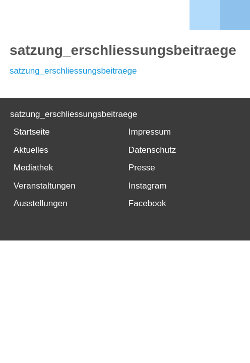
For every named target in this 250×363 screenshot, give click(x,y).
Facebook (147, 203)
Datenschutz (152, 150)
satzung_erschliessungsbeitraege (73, 71)
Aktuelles (31, 150)
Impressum (150, 132)
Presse (142, 167)
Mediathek (33, 167)
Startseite (32, 132)
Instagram (148, 186)
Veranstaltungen (45, 186)
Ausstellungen (41, 203)
